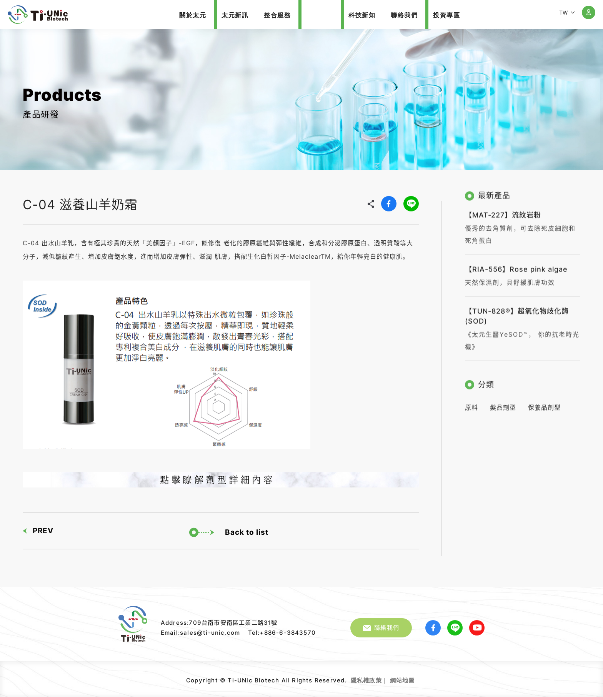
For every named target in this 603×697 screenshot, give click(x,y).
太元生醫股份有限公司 (38, 14)
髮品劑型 (503, 404)
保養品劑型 (544, 404)
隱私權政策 (366, 680)
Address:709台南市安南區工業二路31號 (219, 622)
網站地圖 (402, 680)
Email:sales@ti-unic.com (200, 632)
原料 (471, 404)
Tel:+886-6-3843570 (282, 632)
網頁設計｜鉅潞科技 (416, 677)
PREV (38, 528)
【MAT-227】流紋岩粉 (503, 212)
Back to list (228, 530)
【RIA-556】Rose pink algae (516, 266)
